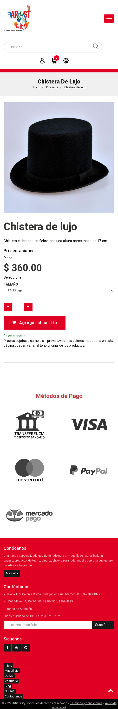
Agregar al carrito (34, 322)
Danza (9, 675)
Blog (8, 686)
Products (52, 87)
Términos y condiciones (86, 703)
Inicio (36, 87)
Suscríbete (103, 625)
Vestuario (11, 681)
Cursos (9, 691)
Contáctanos (13, 696)
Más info (12, 573)
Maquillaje (12, 670)
